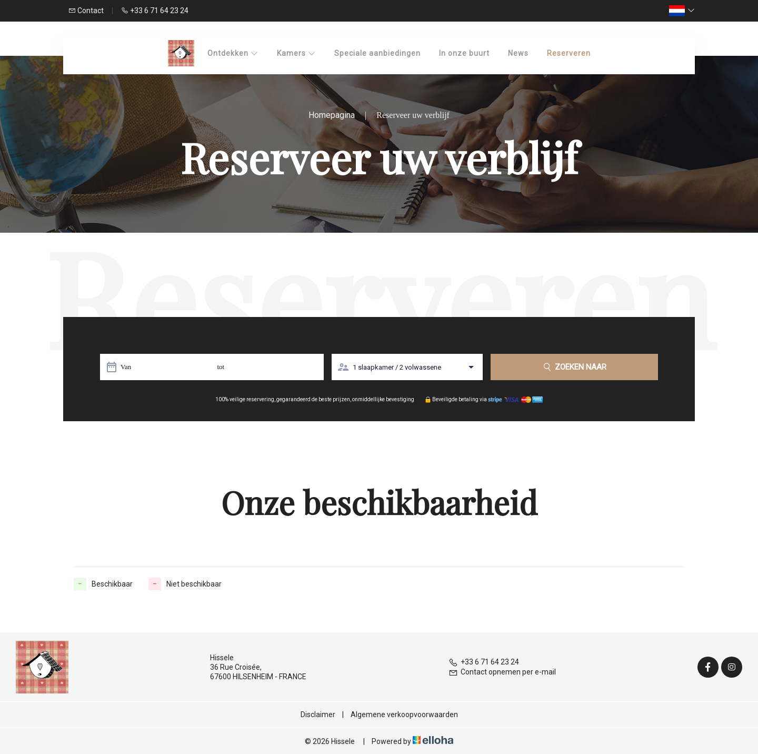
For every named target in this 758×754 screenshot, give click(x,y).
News (518, 53)
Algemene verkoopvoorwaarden (404, 714)
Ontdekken (232, 53)
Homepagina (331, 115)
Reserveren (569, 53)
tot (220, 367)
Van (126, 367)
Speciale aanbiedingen (377, 53)
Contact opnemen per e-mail (502, 672)
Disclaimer (318, 714)
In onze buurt (464, 53)
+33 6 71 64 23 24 (483, 662)
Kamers (296, 53)
